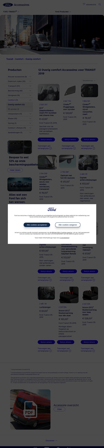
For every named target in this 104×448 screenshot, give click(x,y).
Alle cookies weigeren (68, 225)
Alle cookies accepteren (37, 225)
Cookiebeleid (64, 238)
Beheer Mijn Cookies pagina (62, 232)
